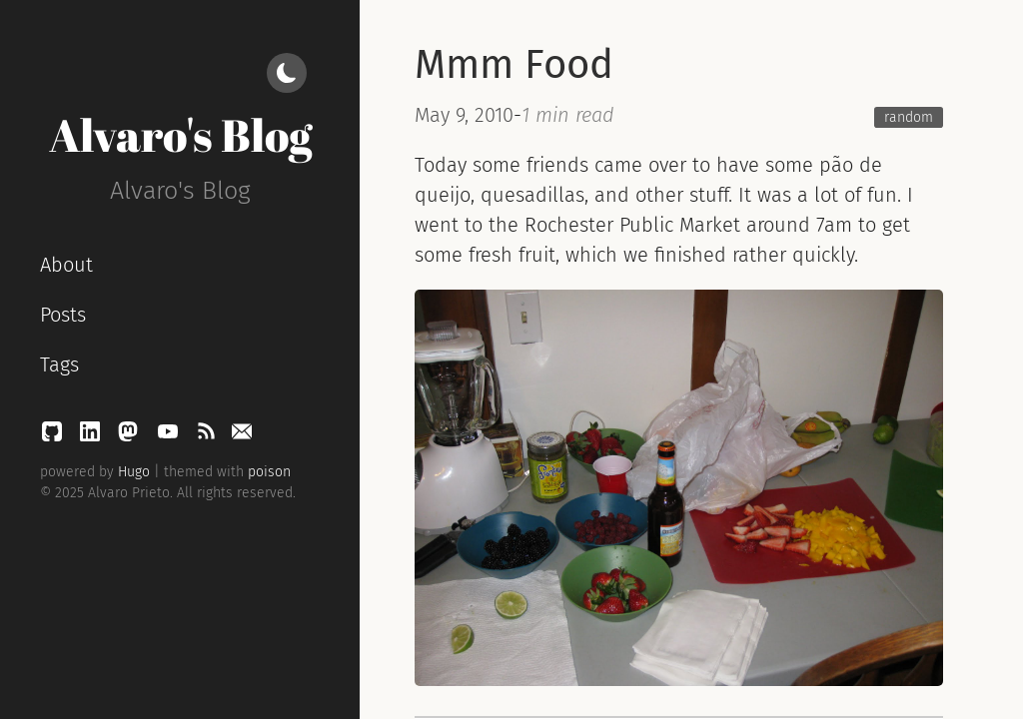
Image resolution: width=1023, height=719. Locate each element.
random (908, 117)
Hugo (134, 471)
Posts (63, 315)
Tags (59, 364)
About (66, 265)
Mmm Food (514, 65)
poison (269, 471)
